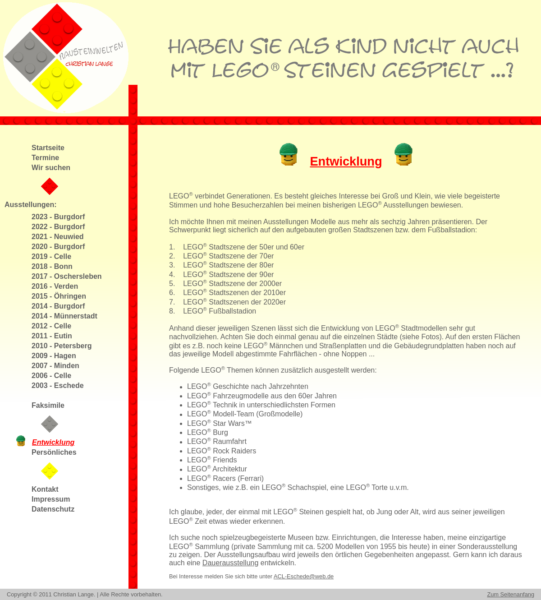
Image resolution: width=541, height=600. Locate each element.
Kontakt (45, 489)
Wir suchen (51, 167)
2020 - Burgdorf (58, 246)
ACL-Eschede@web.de (304, 576)
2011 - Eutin (52, 336)
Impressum (51, 499)
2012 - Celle (51, 326)
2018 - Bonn (52, 266)
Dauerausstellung (230, 563)
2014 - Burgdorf (58, 306)
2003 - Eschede (58, 385)
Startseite (48, 148)
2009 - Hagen (54, 356)
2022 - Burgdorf (58, 227)
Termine (45, 158)
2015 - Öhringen (59, 296)
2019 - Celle (51, 256)
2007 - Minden (55, 365)
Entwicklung (53, 442)
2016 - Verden (55, 286)
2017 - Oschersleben (67, 276)
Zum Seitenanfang (510, 594)
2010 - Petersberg (62, 346)
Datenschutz (53, 509)
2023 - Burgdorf (58, 217)
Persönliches (54, 452)
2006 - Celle (51, 375)
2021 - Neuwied (58, 236)
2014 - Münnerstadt (64, 316)
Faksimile (48, 405)
